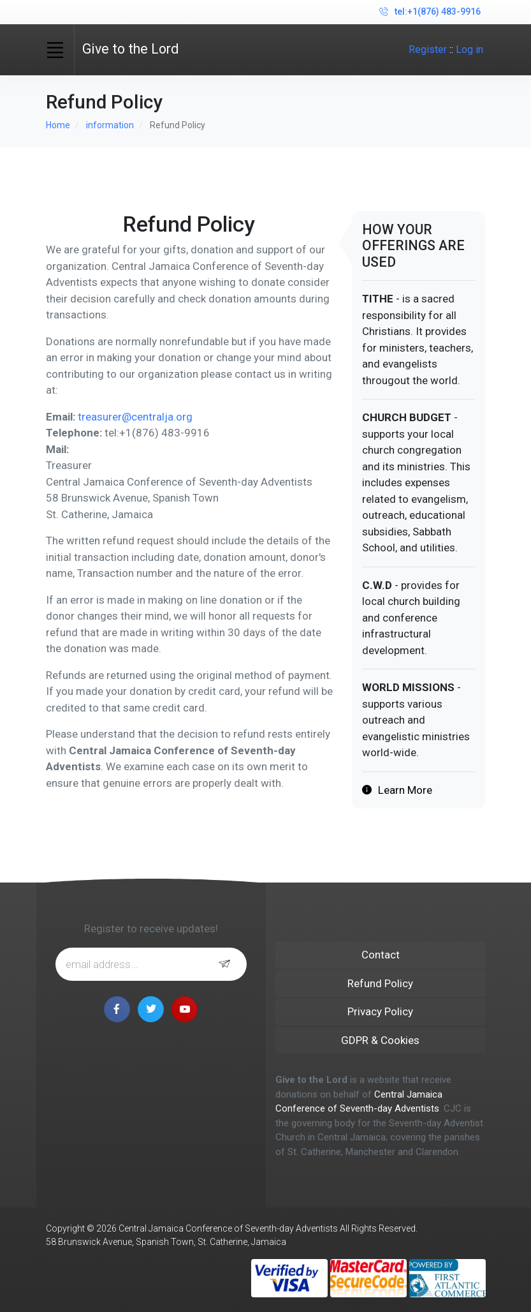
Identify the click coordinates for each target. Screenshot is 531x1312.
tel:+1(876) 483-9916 (430, 12)
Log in (469, 49)
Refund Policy (380, 983)
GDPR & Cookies (380, 1040)
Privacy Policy (380, 1011)
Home (58, 125)
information (110, 125)
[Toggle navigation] (55, 49)
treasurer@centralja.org (135, 416)
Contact (380, 954)
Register (428, 49)
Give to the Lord (130, 49)
